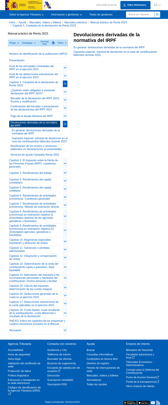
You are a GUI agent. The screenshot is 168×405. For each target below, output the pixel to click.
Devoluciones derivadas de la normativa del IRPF (33, 124)
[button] (157, 5)
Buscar (91, 350)
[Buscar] (140, 15)
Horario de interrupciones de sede (103, 369)
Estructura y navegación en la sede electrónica (24, 381)
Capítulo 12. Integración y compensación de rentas (33, 257)
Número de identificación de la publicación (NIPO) (38, 53)
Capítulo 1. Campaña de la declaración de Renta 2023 (44, 25)
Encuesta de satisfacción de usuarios (63, 369)
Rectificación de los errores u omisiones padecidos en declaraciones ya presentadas (36, 147)
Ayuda (22, 22)
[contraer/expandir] (65, 67)
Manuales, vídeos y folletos (45, 22)
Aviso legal (14, 359)
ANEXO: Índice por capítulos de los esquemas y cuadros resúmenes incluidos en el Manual (37, 322)
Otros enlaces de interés (140, 386)
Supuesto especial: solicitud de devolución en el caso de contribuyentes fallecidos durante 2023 (40, 140)
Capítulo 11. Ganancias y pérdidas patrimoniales (29, 249)
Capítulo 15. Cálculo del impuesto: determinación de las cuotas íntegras (30, 287)
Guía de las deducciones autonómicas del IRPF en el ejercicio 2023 (33, 76)
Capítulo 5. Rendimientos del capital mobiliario (30, 189)
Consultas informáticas (100, 354)
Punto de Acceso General (142, 377)
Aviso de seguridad (19, 354)
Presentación (16, 60)
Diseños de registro (98, 363)
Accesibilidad (15, 350)
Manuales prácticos (75, 22)
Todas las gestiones (101, 14)
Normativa (15, 330)
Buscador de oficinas (59, 359)
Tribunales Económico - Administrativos (139, 364)
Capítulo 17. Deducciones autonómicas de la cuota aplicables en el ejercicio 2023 (34, 303)
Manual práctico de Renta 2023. (109, 22)
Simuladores (94, 380)
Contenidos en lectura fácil (102, 359)
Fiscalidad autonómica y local (140, 356)
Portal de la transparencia (142, 381)
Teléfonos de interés (59, 354)
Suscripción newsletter (60, 380)
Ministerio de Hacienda (139, 350)
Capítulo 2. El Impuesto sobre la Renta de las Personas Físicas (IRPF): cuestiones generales (33, 163)
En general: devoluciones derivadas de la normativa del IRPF (36, 132)
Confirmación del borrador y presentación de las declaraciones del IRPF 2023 (34, 108)
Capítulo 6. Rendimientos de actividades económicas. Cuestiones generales (32, 197)
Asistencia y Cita (57, 350)
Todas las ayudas (97, 384)
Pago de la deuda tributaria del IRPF (31, 116)
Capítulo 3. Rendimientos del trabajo (30, 173)
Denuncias (53, 375)
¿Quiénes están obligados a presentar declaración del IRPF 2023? (32, 92)
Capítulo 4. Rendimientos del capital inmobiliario (30, 181)
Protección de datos (19, 371)
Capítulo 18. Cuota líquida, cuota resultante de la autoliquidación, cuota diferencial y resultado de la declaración (34, 313)
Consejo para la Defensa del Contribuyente (142, 371)
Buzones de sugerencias (61, 363)
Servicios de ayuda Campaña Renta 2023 (34, 154)
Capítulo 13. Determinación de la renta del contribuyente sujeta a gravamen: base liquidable (33, 266)
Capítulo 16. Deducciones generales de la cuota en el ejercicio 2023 (33, 295)
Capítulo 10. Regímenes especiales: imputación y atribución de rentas (30, 241)
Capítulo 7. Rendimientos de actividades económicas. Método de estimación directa (34, 205)
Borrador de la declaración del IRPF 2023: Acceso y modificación (35, 100)
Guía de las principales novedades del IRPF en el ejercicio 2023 (31, 68)
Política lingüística (18, 375)
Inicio (12, 22)
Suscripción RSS (57, 384)
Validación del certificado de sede (24, 365)
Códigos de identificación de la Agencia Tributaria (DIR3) (24, 390)
